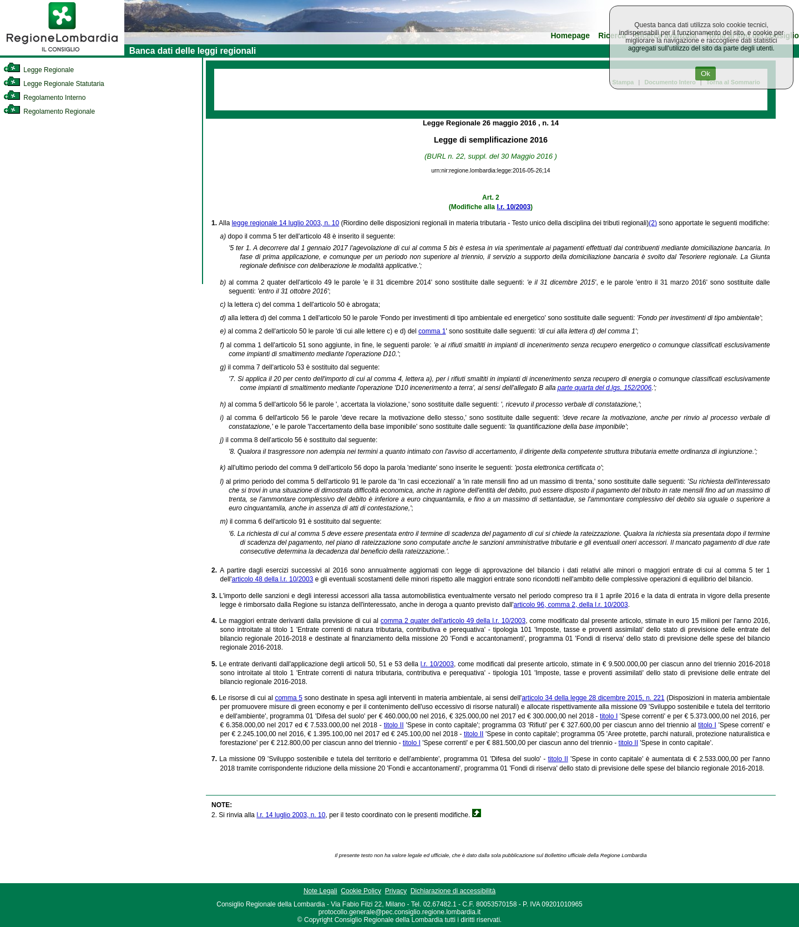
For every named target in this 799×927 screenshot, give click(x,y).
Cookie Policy (361, 891)
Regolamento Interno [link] (44, 98)
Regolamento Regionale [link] (49, 111)
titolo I (609, 716)
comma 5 (288, 698)
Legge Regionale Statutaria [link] (53, 84)
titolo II (394, 725)
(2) (653, 223)
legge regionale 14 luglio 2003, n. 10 (286, 223)
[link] (62, 53)
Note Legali (320, 891)
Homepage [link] (570, 36)
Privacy (396, 891)
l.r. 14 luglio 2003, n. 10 (290, 815)
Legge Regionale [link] (38, 70)
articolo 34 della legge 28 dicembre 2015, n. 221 (593, 698)
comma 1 (432, 331)
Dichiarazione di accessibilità (453, 891)
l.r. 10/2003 (513, 207)
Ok (705, 73)
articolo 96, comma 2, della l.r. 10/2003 (571, 605)
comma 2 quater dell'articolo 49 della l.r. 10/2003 (453, 621)
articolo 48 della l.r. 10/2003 (272, 579)
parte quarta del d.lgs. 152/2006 (604, 388)
